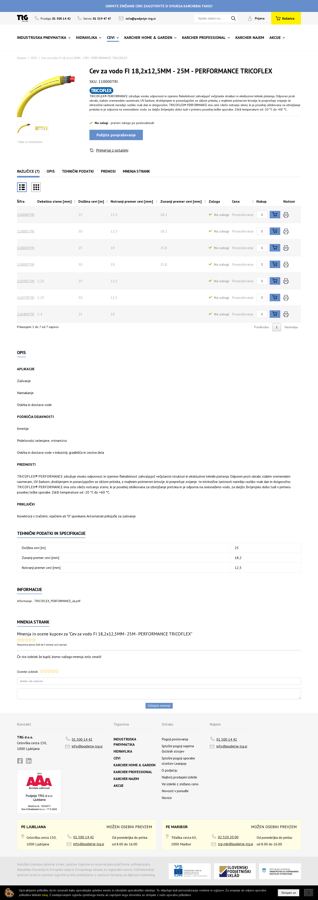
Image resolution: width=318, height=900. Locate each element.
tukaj (45, 895)
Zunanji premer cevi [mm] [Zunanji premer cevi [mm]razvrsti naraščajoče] (181, 201)
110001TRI (25, 231)
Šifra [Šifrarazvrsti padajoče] (21, 201)
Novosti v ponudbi (175, 791)
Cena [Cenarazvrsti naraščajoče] (236, 201)
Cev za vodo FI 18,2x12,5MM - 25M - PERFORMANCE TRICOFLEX (84, 58)
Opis (51, 171)
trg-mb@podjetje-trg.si (235, 844)
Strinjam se (288, 893)
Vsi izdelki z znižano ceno (180, 784)
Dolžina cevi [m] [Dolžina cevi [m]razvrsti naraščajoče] (91, 201)
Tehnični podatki (78, 171)
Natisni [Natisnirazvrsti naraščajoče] (289, 201)
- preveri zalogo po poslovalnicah (131, 123)
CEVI (34, 58)
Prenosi (108, 171)
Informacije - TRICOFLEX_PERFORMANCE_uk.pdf (48, 601)
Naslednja (291, 327)
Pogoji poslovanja (175, 739)
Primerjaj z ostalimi (112, 150)
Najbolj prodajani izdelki (179, 777)
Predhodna (261, 327)
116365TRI (25, 281)
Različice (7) (28, 171)
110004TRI (25, 248)
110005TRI (25, 264)
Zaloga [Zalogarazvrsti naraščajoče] (214, 201)
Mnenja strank (136, 171)
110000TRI (25, 214)
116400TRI (25, 314)
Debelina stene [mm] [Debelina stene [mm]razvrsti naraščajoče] (54, 201)
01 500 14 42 (82, 739)
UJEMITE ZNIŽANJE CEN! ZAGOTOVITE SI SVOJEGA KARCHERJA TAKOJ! (159, 6)
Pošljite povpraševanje (116, 134)
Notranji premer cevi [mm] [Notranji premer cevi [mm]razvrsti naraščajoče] (132, 201)
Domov (21, 58)
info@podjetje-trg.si (141, 19)
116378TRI (25, 297)
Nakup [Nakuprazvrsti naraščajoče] (261, 201)
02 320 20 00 (228, 837)
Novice (167, 797)
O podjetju (169, 770)
